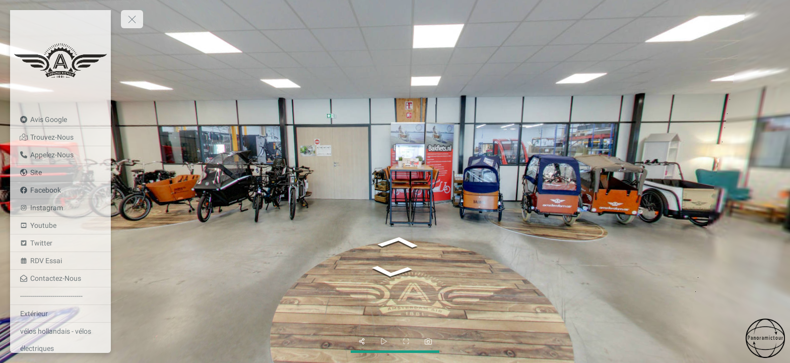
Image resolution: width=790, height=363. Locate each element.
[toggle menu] (132, 19)
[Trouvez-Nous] (60, 137)
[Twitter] (60, 243)
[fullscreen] (406, 341)
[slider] (384, 341)
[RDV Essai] (60, 260)
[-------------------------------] (60, 296)
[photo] (428, 341)
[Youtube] (60, 225)
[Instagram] (60, 207)
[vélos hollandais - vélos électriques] (60, 340)
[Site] (60, 172)
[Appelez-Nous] (60, 154)
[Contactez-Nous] (60, 278)
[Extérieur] (60, 313)
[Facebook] (60, 190)
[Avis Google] (60, 119)
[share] (362, 341)
